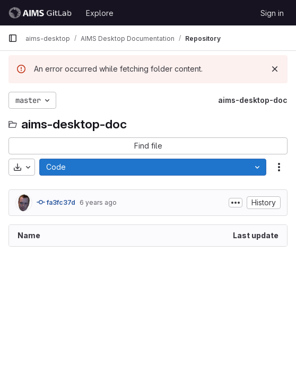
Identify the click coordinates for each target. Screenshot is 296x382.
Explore (100, 13)
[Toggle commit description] (235, 202)
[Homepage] (41, 12)
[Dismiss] (274, 69)
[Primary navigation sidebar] (12, 38)
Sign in (272, 13)
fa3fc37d (56, 202)
